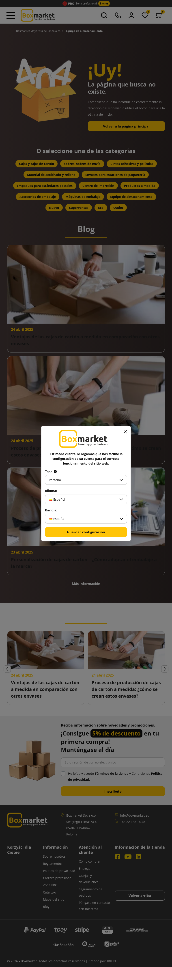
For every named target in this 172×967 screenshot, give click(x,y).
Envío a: (51, 510)
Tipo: (51, 471)
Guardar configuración (86, 532)
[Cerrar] (125, 431)
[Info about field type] (55, 471)
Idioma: (51, 491)
